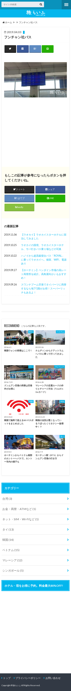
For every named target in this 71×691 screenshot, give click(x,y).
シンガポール (13, 570)
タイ (8, 529)
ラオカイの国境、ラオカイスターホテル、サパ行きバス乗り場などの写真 (42, 247)
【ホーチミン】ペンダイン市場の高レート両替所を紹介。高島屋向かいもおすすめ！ (43, 274)
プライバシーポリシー (28, 677)
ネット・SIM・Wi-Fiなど (20, 519)
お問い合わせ (53, 677)
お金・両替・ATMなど (19, 509)
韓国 (8, 539)
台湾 (7, 498)
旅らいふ (17, 685)
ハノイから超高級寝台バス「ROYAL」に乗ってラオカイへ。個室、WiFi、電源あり (44, 259)
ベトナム (10, 550)
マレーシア (12, 560)
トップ (7, 677)
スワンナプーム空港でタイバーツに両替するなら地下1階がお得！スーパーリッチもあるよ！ (43, 288)
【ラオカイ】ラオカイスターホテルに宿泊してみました (43, 236)
